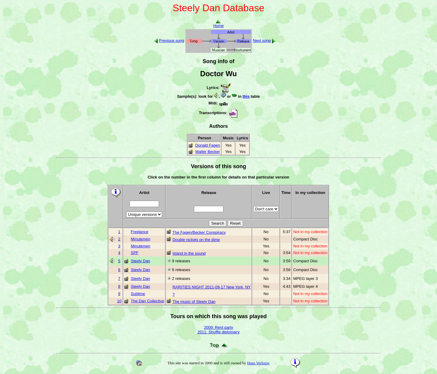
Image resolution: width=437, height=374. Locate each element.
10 (119, 301)
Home (218, 24)
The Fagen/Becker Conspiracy (199, 232)
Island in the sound (188, 253)
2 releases (181, 278)
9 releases (181, 261)
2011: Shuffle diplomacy (219, 332)
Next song (262, 40)
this (245, 96)
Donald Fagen (207, 145)
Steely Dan (140, 261)
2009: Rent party (218, 327)
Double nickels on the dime (196, 239)
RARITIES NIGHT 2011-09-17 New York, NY (211, 287)
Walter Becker (207, 151)
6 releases (181, 269)
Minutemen (140, 239)
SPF (134, 252)
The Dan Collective (147, 301)
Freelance (139, 231)
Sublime (138, 293)
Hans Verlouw (258, 363)
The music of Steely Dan (193, 301)
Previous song (171, 40)
